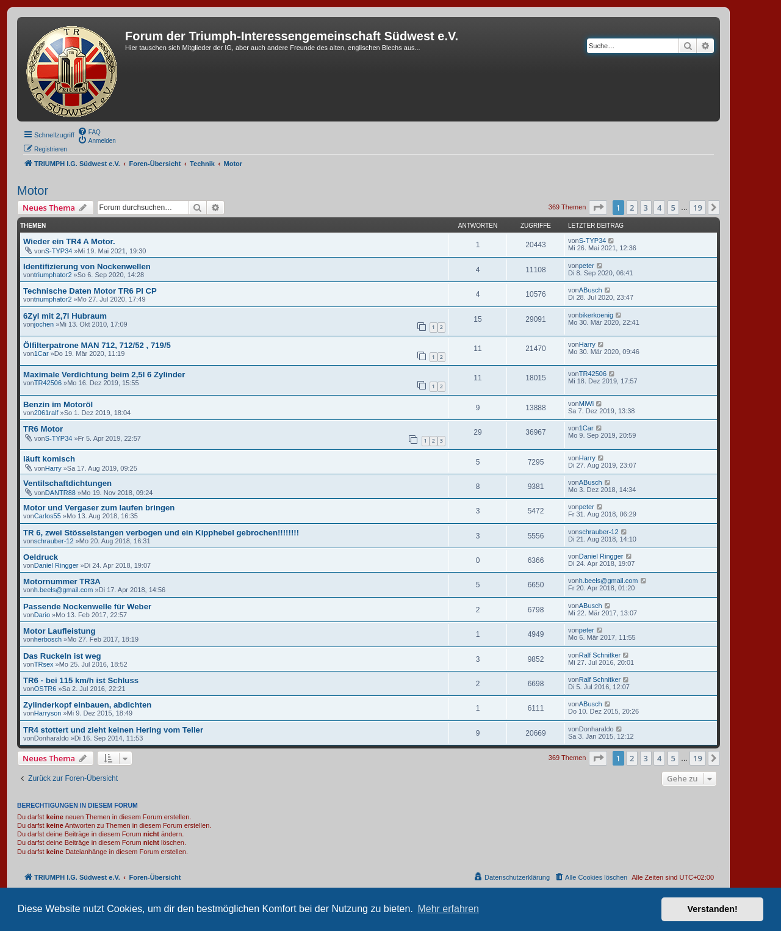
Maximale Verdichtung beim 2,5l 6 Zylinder (104, 374)
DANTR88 (60, 492)
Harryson (48, 713)
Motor (32, 190)
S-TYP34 (59, 251)
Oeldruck (40, 557)
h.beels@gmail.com (63, 589)
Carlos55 (47, 516)
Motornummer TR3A (62, 581)
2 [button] (632, 207)
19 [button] (697, 207)
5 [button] (673, 207)
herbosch (48, 639)
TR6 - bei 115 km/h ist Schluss (81, 680)
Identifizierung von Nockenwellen (87, 266)
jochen (44, 324)
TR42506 (48, 382)
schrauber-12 (54, 541)
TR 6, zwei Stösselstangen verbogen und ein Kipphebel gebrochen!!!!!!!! (161, 532)
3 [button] (646, 207)
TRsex (44, 664)
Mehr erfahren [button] (448, 909)
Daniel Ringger (56, 565)
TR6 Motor (43, 428)
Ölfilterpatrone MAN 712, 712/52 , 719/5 (97, 345)
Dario (42, 614)
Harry (587, 344)
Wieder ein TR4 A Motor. (69, 241)
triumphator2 (53, 274)
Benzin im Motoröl (58, 404)
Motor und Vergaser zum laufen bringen (99, 507)
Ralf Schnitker (600, 655)
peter (586, 265)
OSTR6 (45, 688)
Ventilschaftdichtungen (67, 483)
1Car (41, 353)
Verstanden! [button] (713, 909)
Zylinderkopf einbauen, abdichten (87, 704)
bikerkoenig (596, 315)
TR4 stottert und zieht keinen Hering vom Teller (113, 729)
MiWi (586, 403)
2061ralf (46, 412)
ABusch (590, 290)
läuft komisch (49, 458)
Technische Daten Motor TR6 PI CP (90, 290)
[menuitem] (89, 131)
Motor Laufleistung (59, 631)
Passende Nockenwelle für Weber (87, 606)
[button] (598, 207)
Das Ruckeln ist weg (62, 656)
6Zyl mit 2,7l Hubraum (65, 316)
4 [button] (659, 207)
